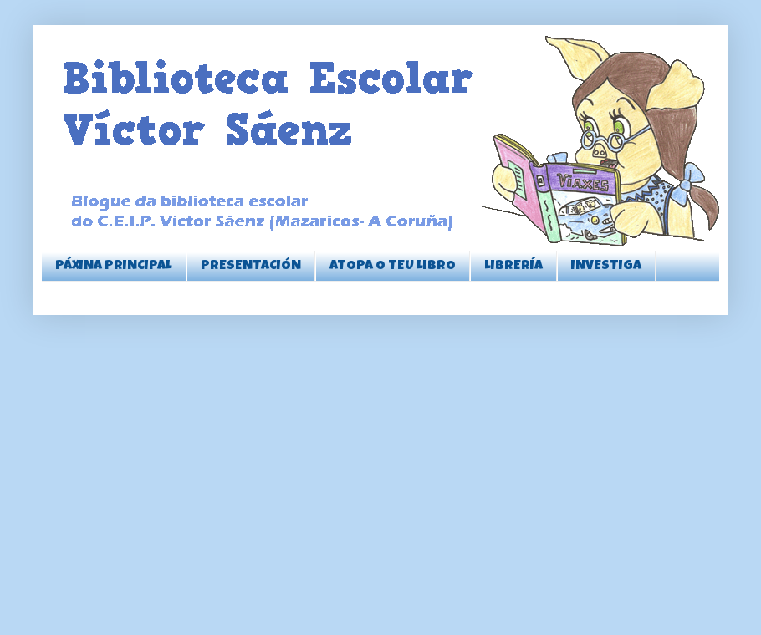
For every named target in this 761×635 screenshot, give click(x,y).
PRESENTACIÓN (251, 266)
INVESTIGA (606, 266)
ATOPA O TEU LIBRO (392, 266)
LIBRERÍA (513, 266)
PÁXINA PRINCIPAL (113, 266)
